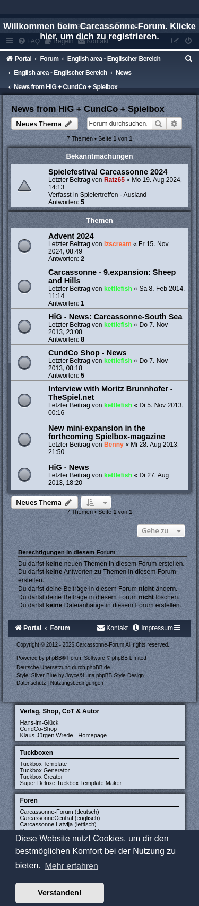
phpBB (54, 658)
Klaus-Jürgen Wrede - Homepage (63, 735)
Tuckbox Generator (45, 770)
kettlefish (118, 288)
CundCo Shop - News (87, 353)
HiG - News (68, 467)
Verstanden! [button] (59, 892)
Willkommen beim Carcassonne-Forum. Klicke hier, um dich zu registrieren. (99, 31)
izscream (118, 244)
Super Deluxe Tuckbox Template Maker (71, 783)
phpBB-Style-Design (120, 675)
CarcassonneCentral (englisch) (60, 818)
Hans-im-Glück (39, 722)
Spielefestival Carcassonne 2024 (107, 172)
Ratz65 (114, 180)
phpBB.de (98, 667)
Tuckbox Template (43, 764)
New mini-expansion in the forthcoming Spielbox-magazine (106, 432)
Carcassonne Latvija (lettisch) (58, 824)
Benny (114, 444)
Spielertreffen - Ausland (113, 194)
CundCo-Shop (38, 729)
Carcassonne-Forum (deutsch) (59, 811)
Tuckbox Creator (41, 776)
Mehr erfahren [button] (71, 865)
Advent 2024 (71, 236)
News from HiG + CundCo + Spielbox (88, 109)
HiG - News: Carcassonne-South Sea (115, 316)
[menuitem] (189, 59)
